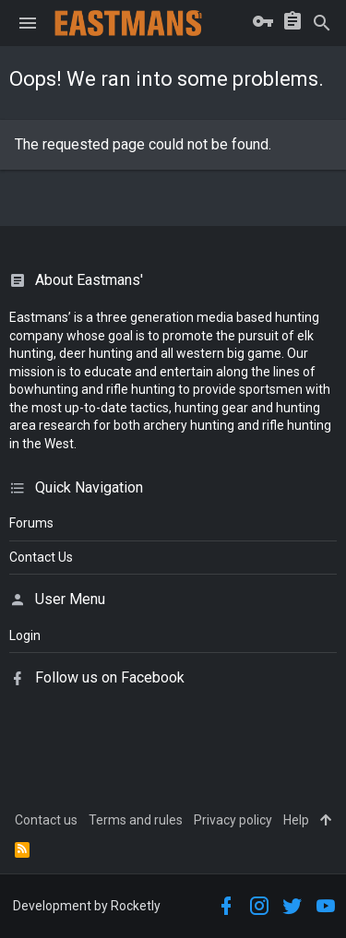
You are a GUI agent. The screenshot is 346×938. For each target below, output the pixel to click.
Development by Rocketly (87, 905)
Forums (31, 523)
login (25, 635)
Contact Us (41, 557)
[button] (27, 23)
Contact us (46, 820)
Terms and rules (136, 820)
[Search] (322, 23)
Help (296, 820)
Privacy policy (233, 820)
